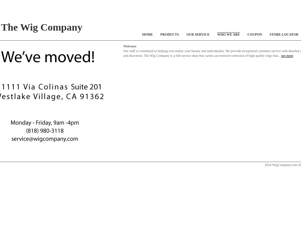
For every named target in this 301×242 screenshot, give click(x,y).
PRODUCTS (170, 34)
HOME (147, 34)
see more (287, 55)
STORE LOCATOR (283, 34)
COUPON (255, 34)
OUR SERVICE (198, 34)
